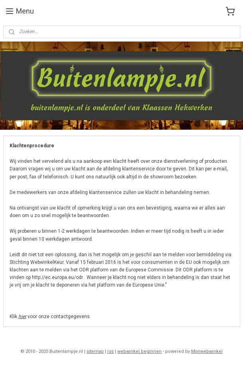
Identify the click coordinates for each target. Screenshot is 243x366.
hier (22, 316)
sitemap (95, 351)
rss (110, 351)
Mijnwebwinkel (207, 351)
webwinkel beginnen (139, 351)
